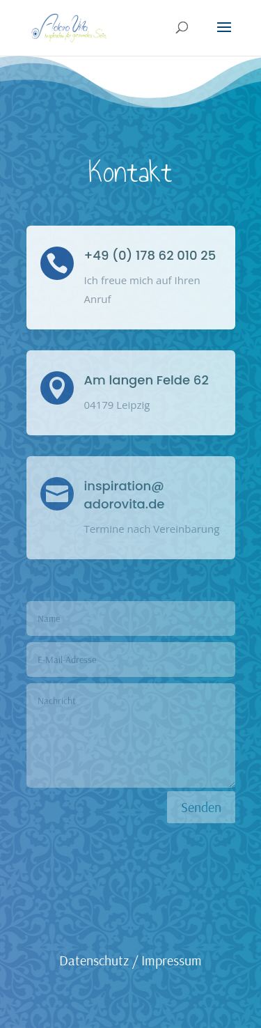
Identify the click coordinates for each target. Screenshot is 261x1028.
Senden (201, 807)
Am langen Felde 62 (146, 380)
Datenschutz (94, 960)
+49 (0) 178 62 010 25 (150, 255)
